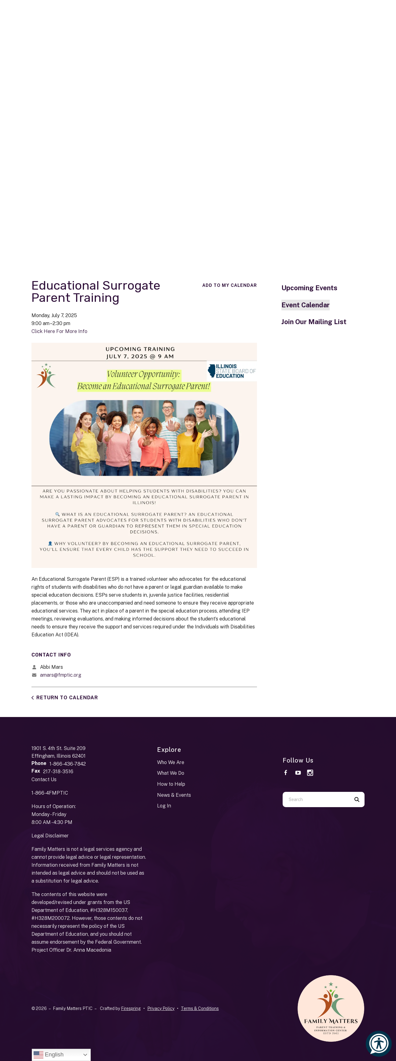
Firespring (131, 1008)
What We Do (170, 773)
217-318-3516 (58, 771)
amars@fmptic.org (60, 675)
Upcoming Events (309, 288)
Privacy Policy (160, 1008)
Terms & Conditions (200, 1008)
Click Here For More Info (59, 331)
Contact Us (44, 779)
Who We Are (170, 762)
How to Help (171, 784)
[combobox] (316, 799)
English (49, 1055)
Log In (164, 806)
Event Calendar (305, 305)
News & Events (174, 795)
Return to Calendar (67, 698)
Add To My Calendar (229, 285)
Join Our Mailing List (313, 322)
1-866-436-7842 (68, 764)
